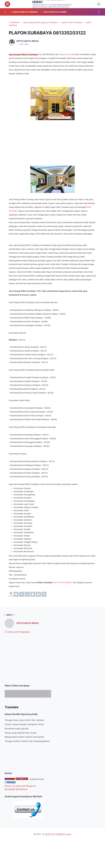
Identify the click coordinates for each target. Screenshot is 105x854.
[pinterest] (38, 594)
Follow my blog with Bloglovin (20, 786)
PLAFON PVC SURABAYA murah (57, 834)
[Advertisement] (28, 661)
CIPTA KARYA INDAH (62, 582)
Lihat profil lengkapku (17, 631)
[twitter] (21, 594)
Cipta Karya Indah (67, 54)
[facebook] (16, 594)
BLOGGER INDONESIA (16, 789)
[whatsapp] (27, 594)
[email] (44, 594)
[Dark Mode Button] (98, 4)
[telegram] (32, 594)
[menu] (7, 4)
